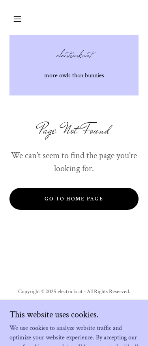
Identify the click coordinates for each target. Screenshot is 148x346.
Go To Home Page (74, 198)
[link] (74, 57)
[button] (17, 19)
